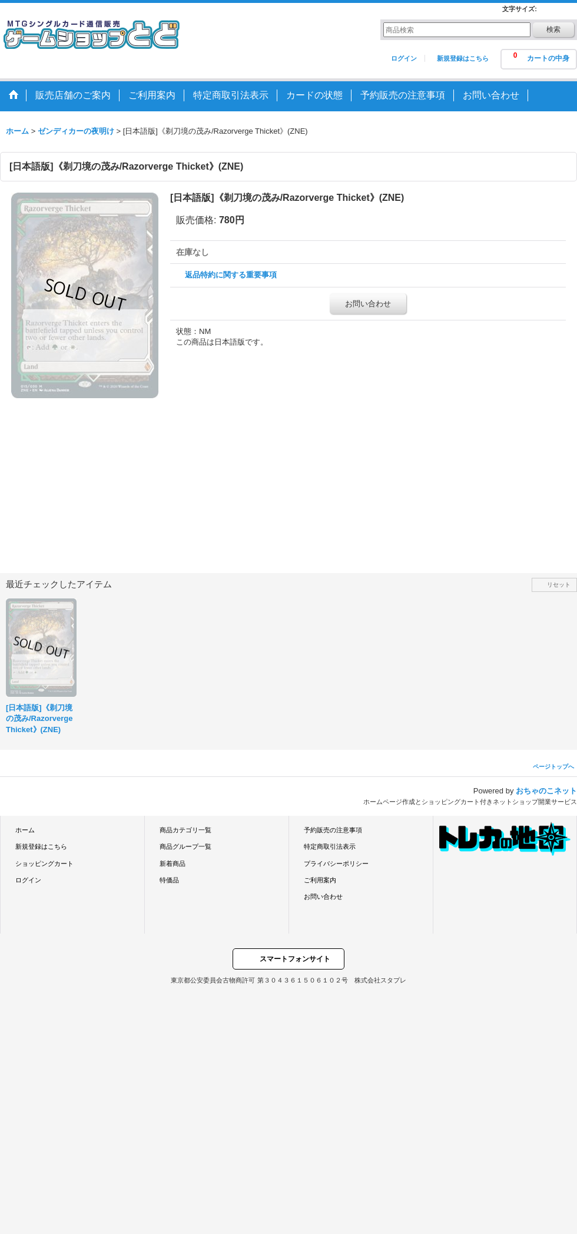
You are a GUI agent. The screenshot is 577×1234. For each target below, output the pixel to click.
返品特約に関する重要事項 (231, 274)
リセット (559, 584)
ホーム (25, 829)
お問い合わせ (368, 303)
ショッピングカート (44, 863)
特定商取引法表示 (330, 846)
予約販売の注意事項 (333, 829)
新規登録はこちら (463, 58)
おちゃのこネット (546, 790)
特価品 (169, 880)
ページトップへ (553, 766)
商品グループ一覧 (185, 846)
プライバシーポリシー (336, 863)
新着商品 (172, 863)
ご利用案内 (320, 880)
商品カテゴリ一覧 (185, 829)
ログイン (404, 58)
